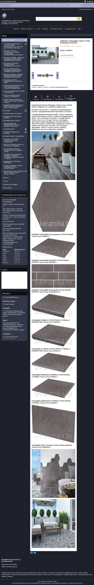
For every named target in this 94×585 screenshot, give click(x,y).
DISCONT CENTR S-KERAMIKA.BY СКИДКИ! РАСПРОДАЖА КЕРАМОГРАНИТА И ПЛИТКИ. (13, 53)
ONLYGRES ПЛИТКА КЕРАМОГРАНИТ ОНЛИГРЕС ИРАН (13, 81)
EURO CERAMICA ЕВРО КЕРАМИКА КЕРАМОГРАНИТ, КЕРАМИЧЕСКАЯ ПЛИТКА (13, 70)
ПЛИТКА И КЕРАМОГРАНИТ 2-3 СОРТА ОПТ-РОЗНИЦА (14, 145)
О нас (38, 29)
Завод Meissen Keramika (9, 564)
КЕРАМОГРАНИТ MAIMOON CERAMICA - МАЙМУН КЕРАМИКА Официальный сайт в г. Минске (14, 156)
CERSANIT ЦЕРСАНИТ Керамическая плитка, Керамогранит (11, 140)
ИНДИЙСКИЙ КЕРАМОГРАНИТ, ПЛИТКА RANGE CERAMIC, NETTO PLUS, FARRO (14, 106)
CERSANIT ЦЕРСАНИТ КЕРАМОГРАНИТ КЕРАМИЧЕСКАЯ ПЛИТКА (12, 65)
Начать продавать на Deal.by (8, 1)
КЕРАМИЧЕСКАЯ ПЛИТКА (12, 120)
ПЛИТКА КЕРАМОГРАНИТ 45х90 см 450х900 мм (14, 91)
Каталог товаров (26, 29)
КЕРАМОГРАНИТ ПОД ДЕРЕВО (14, 136)
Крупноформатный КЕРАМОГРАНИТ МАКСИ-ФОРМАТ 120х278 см (12, 125)
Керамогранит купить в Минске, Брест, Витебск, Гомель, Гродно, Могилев (14, 172)
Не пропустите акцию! (10, 184)
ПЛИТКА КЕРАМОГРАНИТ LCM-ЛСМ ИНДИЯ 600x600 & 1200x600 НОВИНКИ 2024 (14, 87)
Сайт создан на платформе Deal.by (47, 581)
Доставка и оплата (56, 29)
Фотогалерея (7, 188)
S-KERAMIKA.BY (75, 5)
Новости (6, 177)
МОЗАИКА (7, 110)
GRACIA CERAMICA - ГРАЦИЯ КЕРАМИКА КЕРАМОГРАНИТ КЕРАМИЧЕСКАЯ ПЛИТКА (13, 76)
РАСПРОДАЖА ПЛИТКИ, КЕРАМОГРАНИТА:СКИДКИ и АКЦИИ (13, 150)
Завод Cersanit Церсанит (9, 566)
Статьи (5, 181)
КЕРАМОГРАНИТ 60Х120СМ (13, 113)
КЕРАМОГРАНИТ (9, 129)
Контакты (45, 29)
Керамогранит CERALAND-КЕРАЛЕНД (12, 162)
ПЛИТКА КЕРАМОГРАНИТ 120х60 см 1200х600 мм (12, 96)
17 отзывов (90, 1)
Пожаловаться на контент (75, 583)
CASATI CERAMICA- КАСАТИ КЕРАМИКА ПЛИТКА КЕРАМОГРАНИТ (13, 167)
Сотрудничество (70, 29)
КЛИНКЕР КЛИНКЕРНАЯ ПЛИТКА (11, 132)
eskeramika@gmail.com (12, 297)
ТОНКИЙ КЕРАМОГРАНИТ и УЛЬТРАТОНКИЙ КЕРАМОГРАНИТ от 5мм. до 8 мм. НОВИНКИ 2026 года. (13, 46)
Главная (16, 29)
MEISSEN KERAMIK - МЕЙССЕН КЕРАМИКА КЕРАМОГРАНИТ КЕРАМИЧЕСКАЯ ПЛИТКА (14, 59)
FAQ (79, 29)
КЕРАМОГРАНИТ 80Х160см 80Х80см (12, 117)
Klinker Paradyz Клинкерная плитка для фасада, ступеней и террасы (14, 101)
